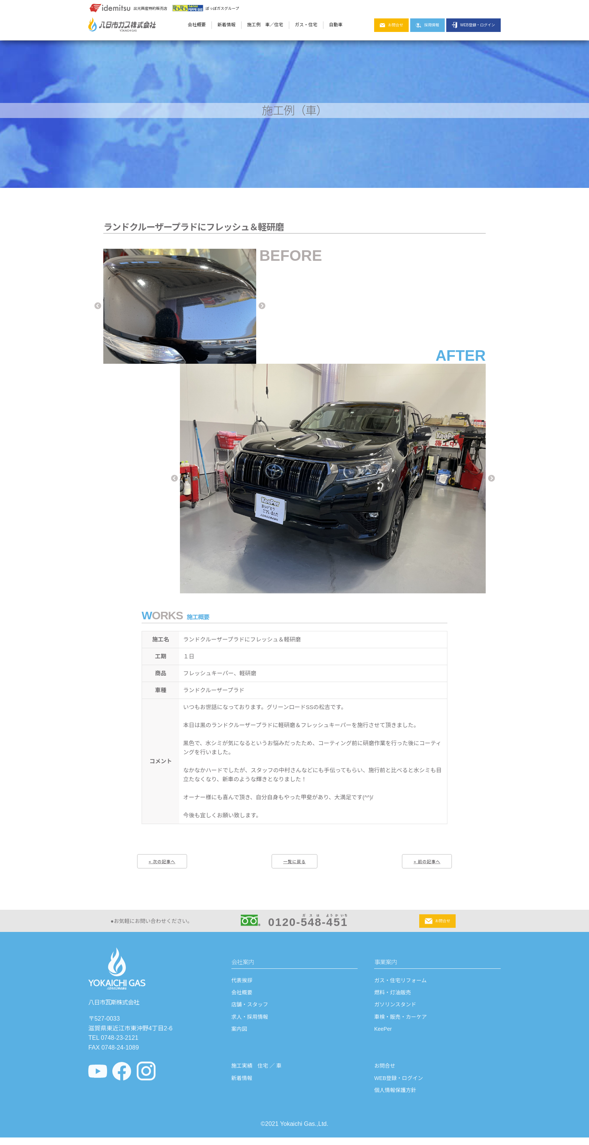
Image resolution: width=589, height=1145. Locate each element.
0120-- (294, 924)
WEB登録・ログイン (473, 25)
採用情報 (427, 25)
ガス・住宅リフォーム (400, 984)
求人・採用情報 (249, 1020)
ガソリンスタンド (395, 1008)
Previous (97, 306)
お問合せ (391, 25)
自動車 (336, 24)
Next (262, 306)
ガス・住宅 (306, 24)
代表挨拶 (241, 984)
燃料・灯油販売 (392, 996)
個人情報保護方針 (395, 1094)
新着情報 (226, 24)
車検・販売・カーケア (400, 1020)
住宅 (278, 24)
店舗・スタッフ (249, 1008)
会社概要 (197, 24)
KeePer (383, 1033)
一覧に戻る (294, 861)
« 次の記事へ (162, 861)
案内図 (239, 1033)
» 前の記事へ (427, 861)
